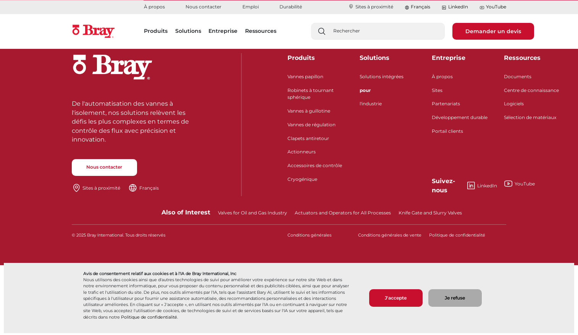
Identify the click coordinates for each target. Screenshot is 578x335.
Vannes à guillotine (308, 111)
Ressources (522, 57)
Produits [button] (156, 30)
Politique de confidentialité (149, 317)
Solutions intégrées (382, 76)
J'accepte (396, 298)
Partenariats (446, 103)
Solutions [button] (188, 30)
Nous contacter (203, 7)
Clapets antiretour (308, 138)
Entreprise (448, 57)
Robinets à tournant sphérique (310, 93)
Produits (301, 57)
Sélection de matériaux (530, 117)
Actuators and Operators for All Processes (343, 213)
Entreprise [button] (222, 30)
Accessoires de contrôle (314, 165)
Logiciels (514, 103)
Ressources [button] (260, 30)
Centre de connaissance (531, 90)
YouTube (493, 7)
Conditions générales (309, 235)
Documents (517, 76)
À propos (154, 7)
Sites (437, 90)
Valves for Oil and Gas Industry (252, 213)
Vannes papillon (305, 76)
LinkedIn (455, 7)
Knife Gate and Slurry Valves (430, 213)
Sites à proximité (371, 7)
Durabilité (290, 7)
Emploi (250, 7)
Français (420, 7)
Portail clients (447, 131)
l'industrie (371, 103)
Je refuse (455, 298)
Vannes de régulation (311, 124)
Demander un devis (493, 31)
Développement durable (460, 117)
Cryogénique (302, 179)
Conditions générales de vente (389, 235)
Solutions (374, 57)
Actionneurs (301, 152)
